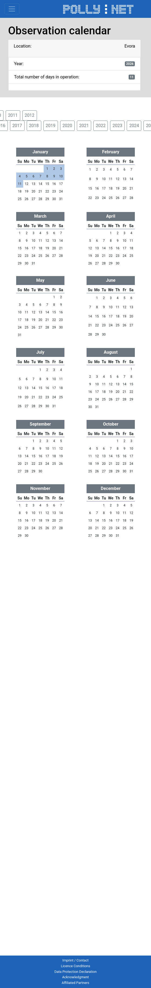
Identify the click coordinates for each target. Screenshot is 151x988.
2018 (34, 125)
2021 (84, 125)
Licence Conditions (75, 966)
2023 (117, 125)
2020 (67, 125)
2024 (134, 125)
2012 (30, 115)
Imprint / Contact (76, 960)
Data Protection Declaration (75, 972)
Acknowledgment (75, 977)
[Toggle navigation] (11, 9)
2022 (100, 125)
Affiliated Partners (75, 983)
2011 (13, 115)
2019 (51, 125)
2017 (17, 125)
